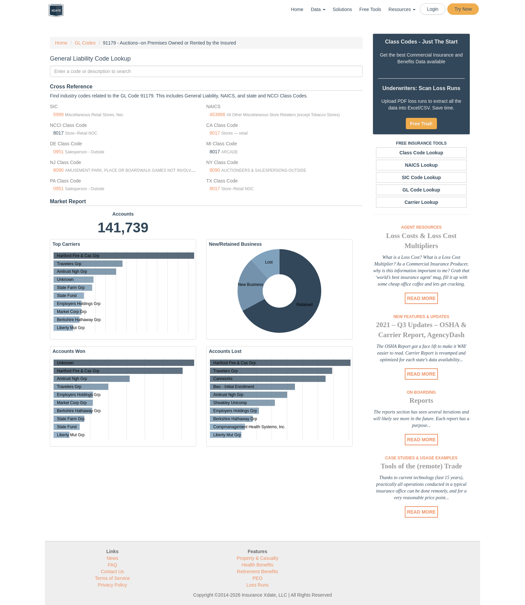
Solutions (342, 9)
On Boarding (421, 392)
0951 (58, 151)
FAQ (112, 565)
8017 (215, 133)
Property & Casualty (258, 558)
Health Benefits (258, 565)
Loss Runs (257, 585)
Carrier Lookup (421, 202)
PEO (257, 578)
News (112, 558)
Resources (402, 9)
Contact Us (112, 571)
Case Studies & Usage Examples (421, 458)
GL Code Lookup (421, 190)
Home (297, 9)
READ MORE (421, 298)
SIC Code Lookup (421, 177)
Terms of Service (112, 578)
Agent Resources (421, 227)
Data (318, 9)
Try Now (463, 9)
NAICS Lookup (421, 165)
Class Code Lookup (421, 152)
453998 (217, 114)
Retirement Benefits (257, 571)
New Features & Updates (421, 316)
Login (432, 9)
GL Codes (85, 43)
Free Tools (370, 9)
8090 (58, 170)
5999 (58, 114)
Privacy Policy (112, 585)
